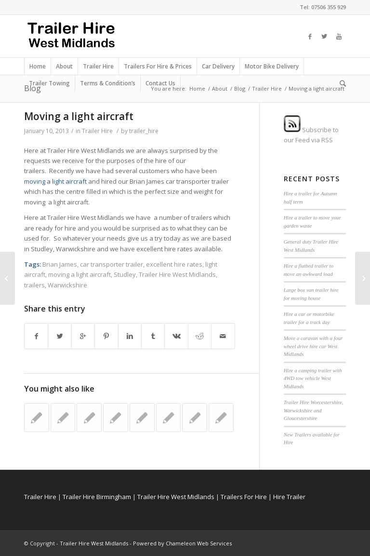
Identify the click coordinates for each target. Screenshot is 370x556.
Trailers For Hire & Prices (158, 66)
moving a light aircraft (56, 181)
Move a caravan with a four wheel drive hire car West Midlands (313, 346)
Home (37, 66)
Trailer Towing (49, 83)
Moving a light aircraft (78, 116)
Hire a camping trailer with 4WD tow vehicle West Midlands (313, 378)
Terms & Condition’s (107, 83)
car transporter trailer (111, 264)
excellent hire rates (174, 264)
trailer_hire (144, 131)
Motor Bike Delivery (272, 66)
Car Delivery (218, 66)
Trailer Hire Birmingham (97, 496)
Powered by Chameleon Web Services (182, 543)
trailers (34, 285)
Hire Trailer (289, 496)
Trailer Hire (98, 66)
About (64, 66)
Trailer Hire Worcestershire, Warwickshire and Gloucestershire (314, 410)
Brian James (59, 264)
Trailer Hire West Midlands (177, 274)
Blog (239, 88)
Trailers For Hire (244, 496)
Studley (125, 274)
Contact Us (160, 83)
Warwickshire (67, 285)
